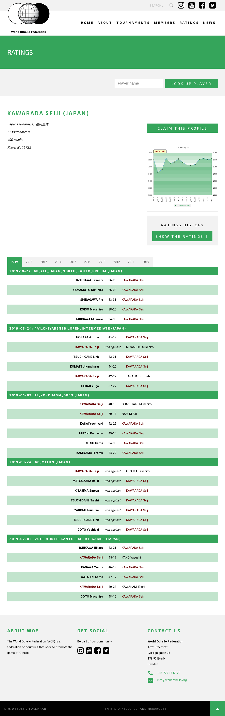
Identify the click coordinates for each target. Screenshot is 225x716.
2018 (29, 262)
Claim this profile (182, 128)
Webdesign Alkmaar (29, 708)
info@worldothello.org (167, 680)
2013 (102, 262)
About (105, 22)
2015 (73, 262)
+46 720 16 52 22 (164, 673)
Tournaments (133, 22)
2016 (58, 262)
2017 (44, 262)
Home (87, 22)
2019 (14, 262)
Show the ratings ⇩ (182, 236)
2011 (131, 262)
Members (165, 22)
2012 (116, 262)
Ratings (189, 22)
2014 (87, 262)
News (209, 22)
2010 (146, 262)
